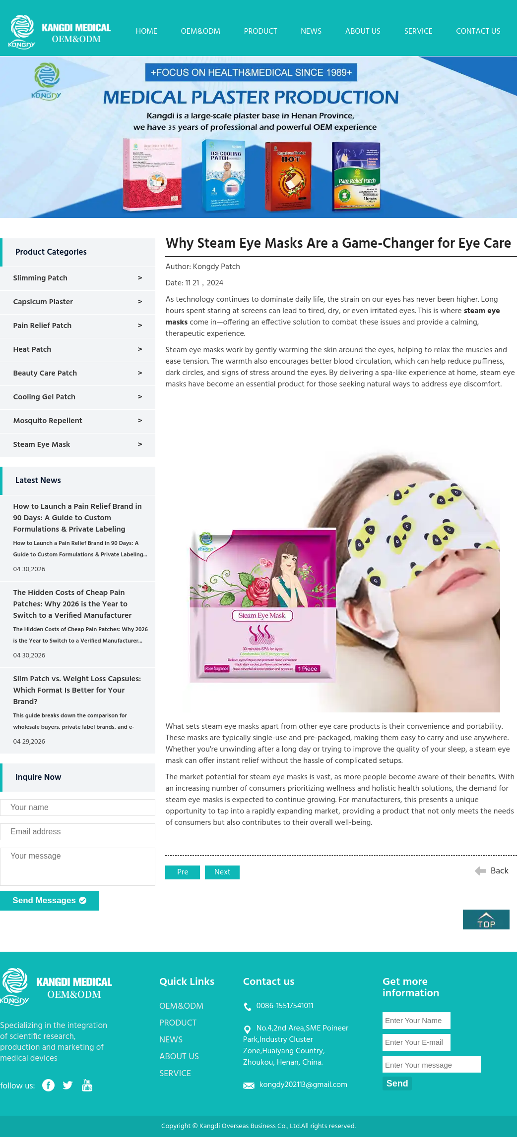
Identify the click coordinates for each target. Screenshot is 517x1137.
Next (222, 872)
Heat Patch (32, 349)
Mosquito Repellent (47, 421)
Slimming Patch (40, 278)
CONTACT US (478, 31)
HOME (146, 31)
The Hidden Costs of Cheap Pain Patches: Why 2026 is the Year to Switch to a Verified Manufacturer (72, 604)
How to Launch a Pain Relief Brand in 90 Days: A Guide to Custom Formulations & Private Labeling (77, 518)
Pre (182, 872)
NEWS (311, 31)
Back (500, 871)
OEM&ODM (201, 31)
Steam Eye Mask (41, 444)
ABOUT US (363, 31)
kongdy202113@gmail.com (303, 1085)
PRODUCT (260, 31)
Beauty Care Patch (45, 373)
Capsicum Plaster (43, 302)
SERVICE (418, 31)
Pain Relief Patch (42, 326)
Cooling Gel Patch (44, 397)
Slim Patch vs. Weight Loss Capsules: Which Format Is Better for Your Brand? (77, 690)
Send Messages (49, 901)
